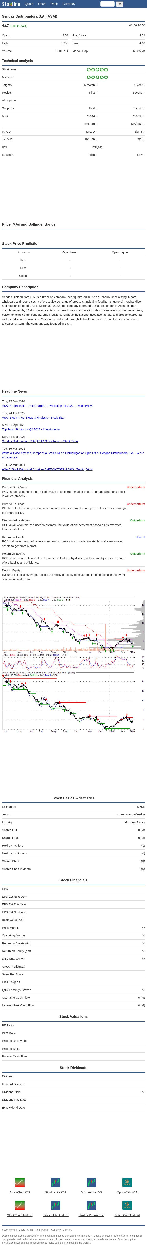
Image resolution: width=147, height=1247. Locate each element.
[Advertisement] (73, 189)
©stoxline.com (9, 1230)
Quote (29, 4)
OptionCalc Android (127, 1215)
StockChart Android (19, 1215)
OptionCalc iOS (127, 1192)
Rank (54, 4)
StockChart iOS (20, 1192)
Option (45, 1230)
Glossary (67, 1230)
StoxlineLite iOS (55, 1192)
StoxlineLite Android (56, 1215)
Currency (69, 4)
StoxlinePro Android (91, 1215)
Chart (42, 4)
